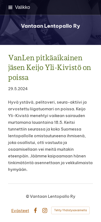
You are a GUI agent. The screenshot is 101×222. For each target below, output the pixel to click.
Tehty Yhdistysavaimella (70, 210)
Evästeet (20, 210)
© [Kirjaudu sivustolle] (28, 196)
